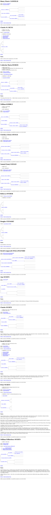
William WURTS (6, 476)
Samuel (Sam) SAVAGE (8, 177)
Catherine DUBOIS (6, 374)
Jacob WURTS (5, 373)
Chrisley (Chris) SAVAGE (9, 145)
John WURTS (5, 425)
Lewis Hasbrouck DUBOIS (8, 79)
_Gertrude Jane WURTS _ (5, 96)
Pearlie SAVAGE (6, 119)
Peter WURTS (5, 415)
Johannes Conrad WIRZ (7, 419)
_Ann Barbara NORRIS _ (14, 20)
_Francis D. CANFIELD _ (5, 10)
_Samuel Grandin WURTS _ (23, 134)
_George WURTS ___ (21, 16)
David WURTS (5, 337)
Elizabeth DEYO (5, 39)
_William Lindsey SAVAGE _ (6, 188)
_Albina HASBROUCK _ (4, 352)
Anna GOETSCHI (6, 420)
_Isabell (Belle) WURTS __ (14, 135)
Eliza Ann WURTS (6, 4)
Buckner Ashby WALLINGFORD (8, 273)
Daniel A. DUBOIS (6, 76)
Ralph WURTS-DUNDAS (7, 481)
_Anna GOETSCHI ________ (20, 387)
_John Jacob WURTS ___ (14, 17)
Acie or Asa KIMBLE (6, 118)
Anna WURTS (5, 381)
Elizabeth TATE (5, 477)
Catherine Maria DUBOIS (9, 70)
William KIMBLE (6, 112)
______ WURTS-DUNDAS (7, 480)
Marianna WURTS (6, 379)
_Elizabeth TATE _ (4, 496)
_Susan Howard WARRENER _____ (6, 288)
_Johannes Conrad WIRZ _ (20, 385)
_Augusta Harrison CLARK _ (12, 310)
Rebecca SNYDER (6, 209)
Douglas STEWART (7, 239)
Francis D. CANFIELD (7, 3)
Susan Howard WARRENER (7, 274)
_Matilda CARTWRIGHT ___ (23, 136)
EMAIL (1, 25)
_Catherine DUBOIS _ (13, 98)
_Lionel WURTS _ (4, 308)
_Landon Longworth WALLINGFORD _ (18, 278)
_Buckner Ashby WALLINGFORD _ (30, 277)
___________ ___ (4, 317)
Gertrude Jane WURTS (7, 77)
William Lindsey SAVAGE (7, 150)
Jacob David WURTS (6, 382)
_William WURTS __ (4, 487)
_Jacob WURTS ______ (13, 94)
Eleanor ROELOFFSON (8, 422)
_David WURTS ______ (4, 343)
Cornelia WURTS (6, 34)
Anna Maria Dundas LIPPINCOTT (9, 478)
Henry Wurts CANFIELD (9, 1)
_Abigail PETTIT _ (21, 18)
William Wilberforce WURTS (10, 472)
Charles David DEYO (6, 40)
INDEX (1, 23)
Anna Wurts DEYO (6, 38)
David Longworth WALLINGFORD (12, 271)
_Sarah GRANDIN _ (11, 489)
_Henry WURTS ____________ (12, 306)
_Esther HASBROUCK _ (21, 95)
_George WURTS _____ (20, 341)
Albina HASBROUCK (6, 338)
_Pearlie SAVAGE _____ (5, 133)
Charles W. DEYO (6, 30)
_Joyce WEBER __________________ (18, 281)
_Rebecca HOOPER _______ (24, 196)
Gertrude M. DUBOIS (6, 82)
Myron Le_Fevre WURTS (8, 211)
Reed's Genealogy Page (7, 25)
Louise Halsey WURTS (7, 241)
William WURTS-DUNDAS (7, 482)
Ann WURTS (4, 299)
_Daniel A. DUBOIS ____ (5, 87)
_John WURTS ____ (11, 485)
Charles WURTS (6, 332)
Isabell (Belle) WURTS (7, 151)
